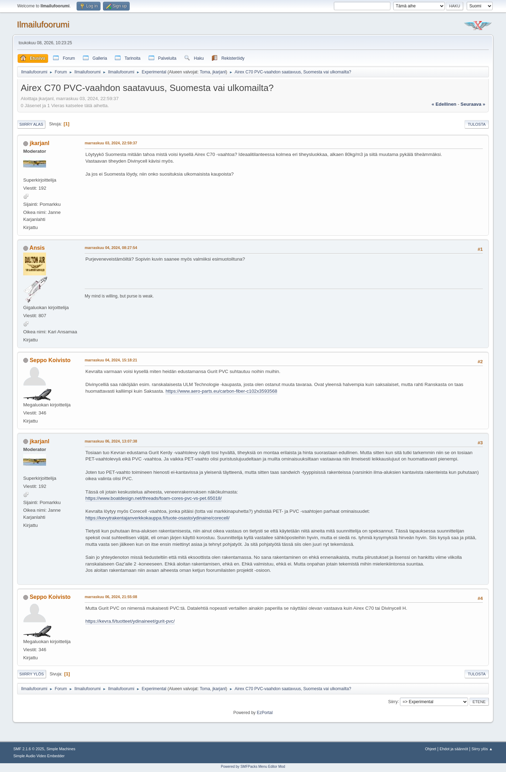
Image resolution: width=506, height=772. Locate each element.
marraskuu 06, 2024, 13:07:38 (111, 441)
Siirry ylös (31, 674)
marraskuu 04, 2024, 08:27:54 (111, 248)
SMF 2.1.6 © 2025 (28, 749)
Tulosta (477, 124)
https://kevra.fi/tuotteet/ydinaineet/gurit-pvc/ (130, 621)
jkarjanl (219, 72)
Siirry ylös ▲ (482, 749)
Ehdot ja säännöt (454, 749)
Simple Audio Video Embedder (39, 756)
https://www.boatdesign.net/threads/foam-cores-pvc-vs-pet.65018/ (153, 498)
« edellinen (444, 104)
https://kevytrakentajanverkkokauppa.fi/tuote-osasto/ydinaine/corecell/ (157, 518)
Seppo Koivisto (50, 360)
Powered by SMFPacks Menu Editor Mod (253, 766)
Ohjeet (430, 749)
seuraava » (473, 104)
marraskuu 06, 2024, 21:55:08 (111, 597)
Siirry (392, 701)
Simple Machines (60, 749)
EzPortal (265, 712)
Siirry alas (31, 124)
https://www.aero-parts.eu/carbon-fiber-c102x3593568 (221, 391)
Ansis (37, 248)
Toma (205, 72)
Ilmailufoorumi (43, 24)
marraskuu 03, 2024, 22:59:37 (111, 143)
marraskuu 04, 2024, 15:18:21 (111, 360)
